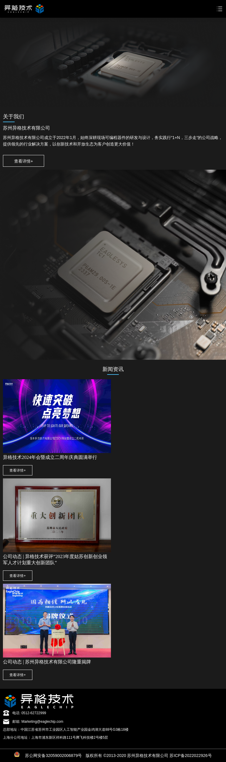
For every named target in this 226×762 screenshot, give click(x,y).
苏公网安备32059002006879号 (53, 755)
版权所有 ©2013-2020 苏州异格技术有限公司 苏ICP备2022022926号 (149, 755)
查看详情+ (23, 161)
